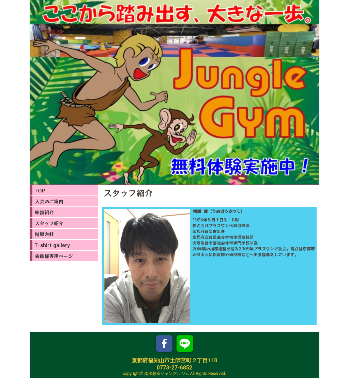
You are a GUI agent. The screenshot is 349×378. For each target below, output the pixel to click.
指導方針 (44, 234)
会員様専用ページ (54, 255)
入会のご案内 (49, 201)
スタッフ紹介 (49, 223)
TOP (40, 190)
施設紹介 (44, 212)
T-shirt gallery (52, 245)
